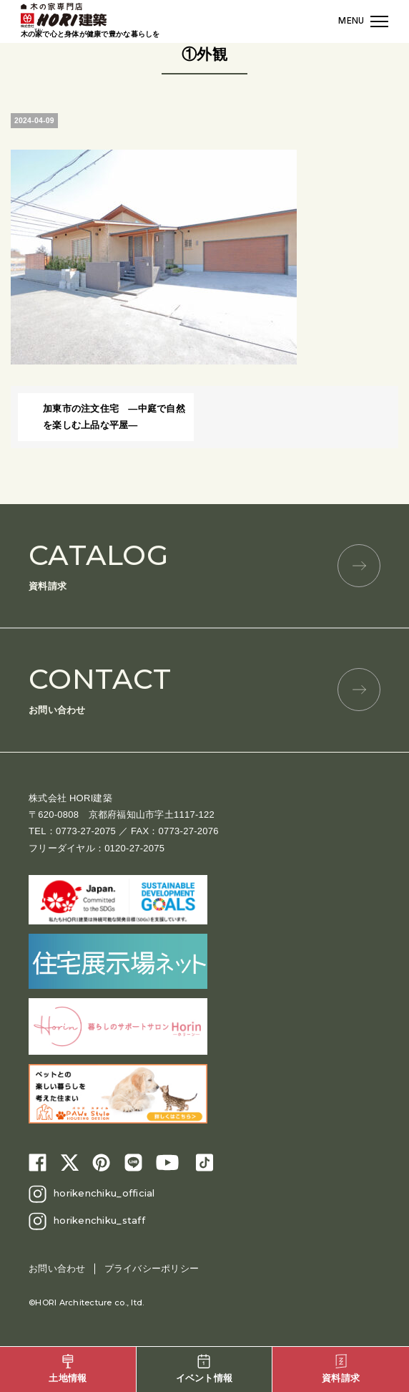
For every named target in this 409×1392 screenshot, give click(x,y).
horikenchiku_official (104, 1193)
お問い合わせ (204, 688)
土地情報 (68, 1368)
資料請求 (204, 564)
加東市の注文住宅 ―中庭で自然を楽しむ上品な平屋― (114, 416)
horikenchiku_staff (99, 1220)
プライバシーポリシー (151, 1268)
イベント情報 (204, 1368)
